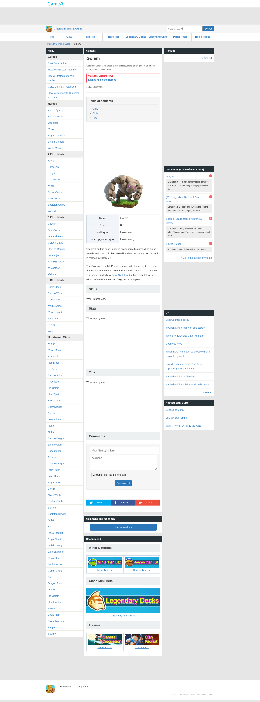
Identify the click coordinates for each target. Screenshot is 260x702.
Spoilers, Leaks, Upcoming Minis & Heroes (184, 221)
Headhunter (54, 602)
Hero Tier (113, 36)
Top (52, 36)
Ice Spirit (53, 369)
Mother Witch (55, 501)
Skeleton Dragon (57, 513)
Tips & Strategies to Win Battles (61, 78)
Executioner (54, 450)
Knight (51, 173)
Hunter (51, 425)
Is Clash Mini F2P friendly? (180, 376)
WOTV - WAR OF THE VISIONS (184, 425)
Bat (50, 526)
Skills (95, 108)
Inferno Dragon (56, 463)
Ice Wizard (54, 179)
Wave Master (55, 148)
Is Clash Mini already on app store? (185, 327)
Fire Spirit (53, 356)
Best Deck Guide (57, 63)
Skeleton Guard (56, 204)
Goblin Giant (55, 570)
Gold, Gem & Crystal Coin (62, 86)
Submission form (123, 529)
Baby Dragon (55, 406)
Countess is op (174, 343)
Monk (51, 129)
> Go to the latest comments (196, 257)
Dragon (52, 589)
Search (209, 28)
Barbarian (53, 166)
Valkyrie (52, 274)
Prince (51, 324)
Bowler (52, 223)
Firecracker (54, 381)
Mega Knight (55, 312)
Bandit (51, 488)
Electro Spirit (55, 375)
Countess (53, 122)
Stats (95, 113)
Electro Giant (55, 444)
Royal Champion (57, 135)
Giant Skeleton (119, 275)
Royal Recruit (55, 532)
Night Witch (54, 495)
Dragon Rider (55, 583)
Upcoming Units (158, 36)
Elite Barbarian (56, 551)
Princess (53, 457)
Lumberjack (54, 255)
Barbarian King (56, 116)
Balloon (52, 413)
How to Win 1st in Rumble (62, 69)
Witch (51, 331)
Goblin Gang (55, 545)
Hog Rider (53, 362)
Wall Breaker (55, 564)
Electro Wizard (56, 293)
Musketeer (54, 267)
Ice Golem (53, 387)
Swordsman (54, 198)
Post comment (123, 485)
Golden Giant (55, 242)
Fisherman (54, 299)
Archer (51, 160)
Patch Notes (180, 36)
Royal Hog (54, 558)
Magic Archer (55, 305)
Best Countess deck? (177, 319)
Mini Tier (91, 36)
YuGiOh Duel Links (176, 417)
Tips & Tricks (202, 36)
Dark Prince (54, 419)
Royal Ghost (55, 482)
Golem (51, 432)
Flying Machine (56, 621)
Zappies (52, 627)
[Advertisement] (130, 15)
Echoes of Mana (175, 409)
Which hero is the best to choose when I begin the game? (188, 353)
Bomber (52, 507)
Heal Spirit (53, 394)
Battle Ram (54, 614)
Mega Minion (55, 350)
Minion (51, 343)
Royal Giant (54, 539)
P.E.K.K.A (53, 318)
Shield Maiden (56, 141)
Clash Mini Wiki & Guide (68, 28)
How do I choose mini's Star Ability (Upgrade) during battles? (185, 366)
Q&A (69, 36)
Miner (51, 185)
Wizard (52, 211)
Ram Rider (54, 469)
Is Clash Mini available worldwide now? (187, 384)
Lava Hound (54, 476)
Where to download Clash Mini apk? (185, 335)
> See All (207, 58)
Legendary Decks (136, 36)
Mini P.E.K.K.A (56, 261)
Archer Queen (55, 110)
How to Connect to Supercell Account (63, 95)
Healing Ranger (56, 249)
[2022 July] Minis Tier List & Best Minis (182, 199)
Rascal (52, 608)
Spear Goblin (55, 192)
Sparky (52, 633)
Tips (94, 117)
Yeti (50, 576)
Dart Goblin (54, 230)
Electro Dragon (56, 438)
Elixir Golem (54, 400)
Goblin (51, 520)
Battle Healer (55, 287)
